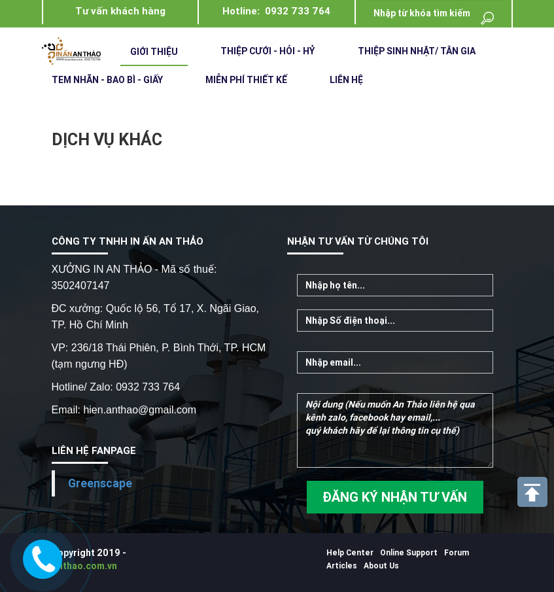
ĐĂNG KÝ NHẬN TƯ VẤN (394, 497)
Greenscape (100, 483)
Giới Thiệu (154, 52)
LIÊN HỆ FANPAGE (94, 450)
